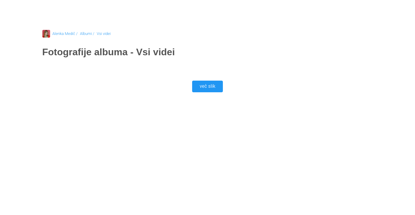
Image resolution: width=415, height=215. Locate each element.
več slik (207, 86)
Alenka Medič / (65, 33)
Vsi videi (104, 33)
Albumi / (87, 33)
